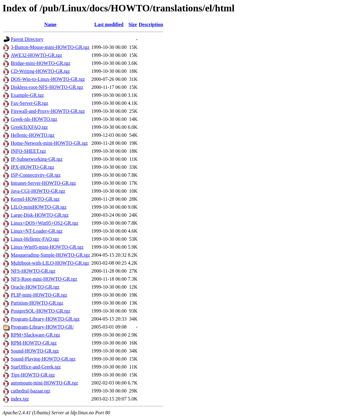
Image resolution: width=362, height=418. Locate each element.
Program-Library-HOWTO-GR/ (42, 326)
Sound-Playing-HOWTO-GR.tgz (43, 358)
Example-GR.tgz (27, 95)
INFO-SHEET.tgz (28, 151)
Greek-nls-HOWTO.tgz (34, 119)
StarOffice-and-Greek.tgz (36, 366)
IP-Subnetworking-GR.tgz (36, 159)
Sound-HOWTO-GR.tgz (35, 350)
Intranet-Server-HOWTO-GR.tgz (43, 183)
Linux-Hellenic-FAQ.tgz (35, 239)
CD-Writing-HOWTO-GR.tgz (40, 71)
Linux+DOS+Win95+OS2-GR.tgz (44, 223)
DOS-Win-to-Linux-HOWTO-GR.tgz (48, 79)
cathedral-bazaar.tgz (30, 390)
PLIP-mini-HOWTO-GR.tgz (39, 295)
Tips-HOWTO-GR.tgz (33, 374)
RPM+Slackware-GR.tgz (35, 334)
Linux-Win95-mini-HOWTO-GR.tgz (47, 247)
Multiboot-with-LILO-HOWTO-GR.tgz (50, 263)
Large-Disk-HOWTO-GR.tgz (40, 215)
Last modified (109, 24)
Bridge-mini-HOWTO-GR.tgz (40, 63)
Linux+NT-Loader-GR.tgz (37, 231)
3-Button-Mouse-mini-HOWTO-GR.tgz (50, 47)
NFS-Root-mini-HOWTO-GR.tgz (44, 279)
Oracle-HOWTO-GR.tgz (35, 287)
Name (50, 24)
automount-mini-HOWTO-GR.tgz (44, 382)
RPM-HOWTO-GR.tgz (34, 342)
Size (132, 24)
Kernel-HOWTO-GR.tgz (35, 199)
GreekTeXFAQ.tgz (29, 127)
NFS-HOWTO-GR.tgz (33, 271)
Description (151, 24)
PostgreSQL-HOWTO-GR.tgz (40, 311)
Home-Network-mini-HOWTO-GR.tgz (49, 143)
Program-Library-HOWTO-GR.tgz (45, 318)
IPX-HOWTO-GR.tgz (32, 167)
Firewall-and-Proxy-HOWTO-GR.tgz (48, 111)
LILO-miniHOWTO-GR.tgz (38, 207)
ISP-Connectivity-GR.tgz (36, 175)
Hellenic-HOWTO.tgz (32, 135)
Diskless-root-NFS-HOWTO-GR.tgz (47, 87)
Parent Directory (27, 39)
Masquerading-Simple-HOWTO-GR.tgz (50, 255)
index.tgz (20, 398)
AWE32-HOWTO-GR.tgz (36, 55)
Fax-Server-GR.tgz (29, 103)
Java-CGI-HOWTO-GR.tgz (38, 191)
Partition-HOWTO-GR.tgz (37, 303)
